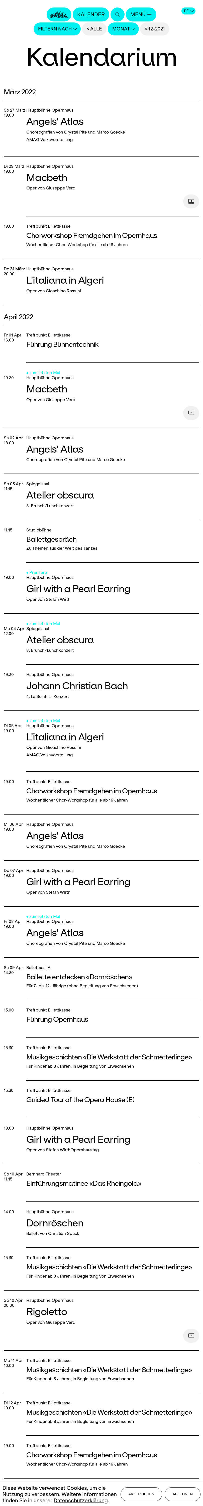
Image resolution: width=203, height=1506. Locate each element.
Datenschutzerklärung (81, 1500)
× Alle (94, 28)
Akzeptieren (141, 1494)
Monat (123, 28)
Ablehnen (182, 1494)
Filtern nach (57, 28)
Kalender (91, 14)
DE (189, 11)
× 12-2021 (155, 28)
